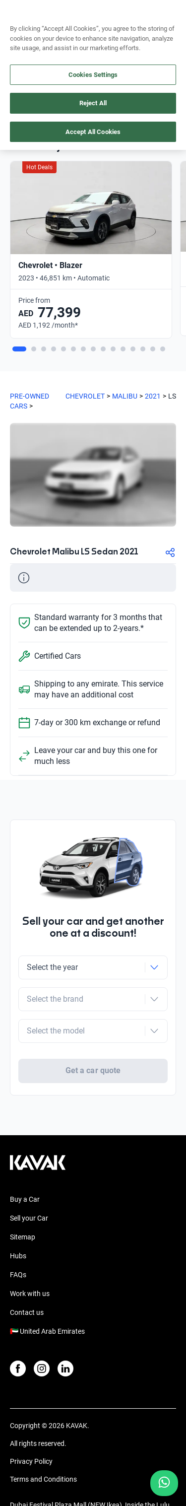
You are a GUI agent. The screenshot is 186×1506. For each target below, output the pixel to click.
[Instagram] (42, 1339)
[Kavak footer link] (37, 1137)
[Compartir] (170, 552)
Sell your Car (29, 1188)
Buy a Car (25, 1169)
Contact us (27, 1283)
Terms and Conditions (43, 1449)
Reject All (93, 103)
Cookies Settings (93, 74)
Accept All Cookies (93, 132)
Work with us (30, 1264)
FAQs (18, 1245)
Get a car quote (93, 1031)
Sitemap (22, 1207)
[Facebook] (18, 1339)
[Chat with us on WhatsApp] (164, 1483)
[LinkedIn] (65, 1339)
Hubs (18, 1226)
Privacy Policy (31, 1432)
